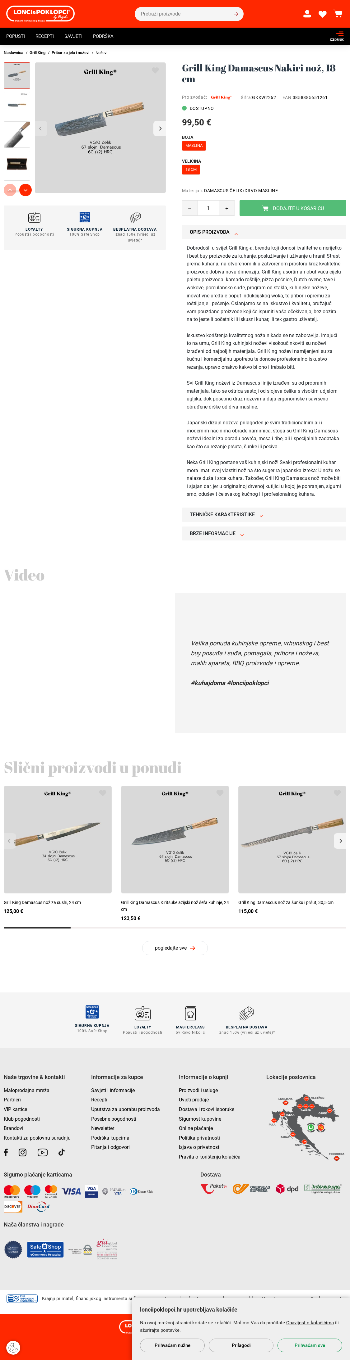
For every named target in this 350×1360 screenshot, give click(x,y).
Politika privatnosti (199, 1136)
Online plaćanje (196, 1127)
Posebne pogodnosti (113, 1117)
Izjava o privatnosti (200, 1146)
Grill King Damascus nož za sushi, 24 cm (42, 902)
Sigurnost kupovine (200, 1117)
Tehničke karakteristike (226, 514)
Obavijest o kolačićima (310, 1323)
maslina (194, 145)
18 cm (191, 169)
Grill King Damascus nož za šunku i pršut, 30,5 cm (286, 902)
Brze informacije (217, 533)
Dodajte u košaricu (293, 208)
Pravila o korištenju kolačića (209, 1155)
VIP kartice (15, 1108)
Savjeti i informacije (113, 1089)
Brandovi (13, 1127)
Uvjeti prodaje (194, 1098)
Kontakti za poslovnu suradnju (37, 1136)
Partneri (12, 1098)
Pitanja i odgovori (110, 1146)
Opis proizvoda (214, 232)
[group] (100, 127)
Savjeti (76, 36)
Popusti (16, 36)
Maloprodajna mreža (26, 1089)
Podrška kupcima (110, 1136)
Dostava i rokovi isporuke (206, 1108)
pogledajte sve (171, 948)
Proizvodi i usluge (198, 1089)
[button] (159, 128)
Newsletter (102, 1127)
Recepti (46, 36)
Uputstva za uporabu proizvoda (125, 1108)
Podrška (107, 36)
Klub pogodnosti (22, 1117)
